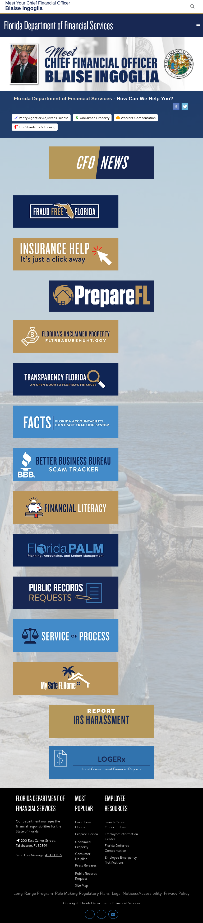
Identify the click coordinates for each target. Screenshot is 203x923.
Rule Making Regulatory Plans (82, 893)
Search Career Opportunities (115, 824)
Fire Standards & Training (35, 127)
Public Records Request (86, 876)
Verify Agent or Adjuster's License (41, 117)
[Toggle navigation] (198, 25)
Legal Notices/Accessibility (137, 893)
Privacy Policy (177, 893)
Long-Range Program (33, 893)
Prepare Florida (86, 833)
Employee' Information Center (121, 836)
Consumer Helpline (82, 856)
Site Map (81, 885)
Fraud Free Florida (83, 824)
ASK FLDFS (53, 855)
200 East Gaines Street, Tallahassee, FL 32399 (36, 843)
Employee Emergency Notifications (121, 860)
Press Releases (85, 865)
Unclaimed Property (92, 117)
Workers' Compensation (136, 117)
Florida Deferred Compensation (117, 848)
